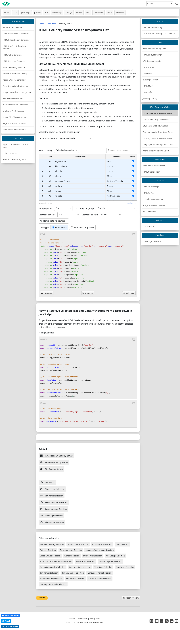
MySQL (69, 12)
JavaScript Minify (150, 98)
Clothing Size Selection (102, 544)
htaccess (120, 12)
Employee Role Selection (79, 567)
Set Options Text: (90, 214)
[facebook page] (161, 621)
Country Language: (85, 208)
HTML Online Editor (151, 172)
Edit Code (129, 293)
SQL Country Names (51, 469)
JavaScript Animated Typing (15, 73)
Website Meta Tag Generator (15, 104)
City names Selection (51, 495)
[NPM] (157, 621)
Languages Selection (51, 515)
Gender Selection (71, 555)
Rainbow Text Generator (13, 27)
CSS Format (148, 73)
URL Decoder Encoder (152, 61)
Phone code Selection (51, 522)
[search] (157, 3)
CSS (15, 12)
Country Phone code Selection (53, 584)
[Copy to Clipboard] (134, 234)
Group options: (46, 208)
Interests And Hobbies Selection (100, 550)
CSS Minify (147, 92)
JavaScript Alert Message (13, 111)
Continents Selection (125, 567)
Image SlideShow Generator (15, 117)
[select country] (133, 161)
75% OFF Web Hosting (152, 27)
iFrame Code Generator (13, 98)
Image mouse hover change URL (17, 92)
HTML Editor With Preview (154, 165)
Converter (98, 12)
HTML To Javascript (151, 186)
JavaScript (25, 12)
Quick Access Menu (48, 138)
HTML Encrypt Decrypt (152, 54)
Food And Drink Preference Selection (56, 561)
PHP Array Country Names (53, 462)
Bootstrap (57, 12)
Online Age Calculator (152, 241)
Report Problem (131, 598)
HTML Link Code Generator (14, 129)
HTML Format (148, 67)
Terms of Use (82, 618)
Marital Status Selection (78, 544)
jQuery (37, 12)
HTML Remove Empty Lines (154, 48)
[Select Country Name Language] (116, 208)
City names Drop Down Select (155, 126)
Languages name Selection (99, 573)
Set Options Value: (47, 214)
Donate (42, 598)
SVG (88, 12)
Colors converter (10, 153)
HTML (7, 12)
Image (79, 12)
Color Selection (122, 544)
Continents (47, 482)
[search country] (121, 150)
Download (46, 293)
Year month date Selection (53, 502)
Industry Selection (48, 550)
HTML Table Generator (12, 55)
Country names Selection (73, 573)
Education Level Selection (71, 550)
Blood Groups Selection (50, 555)
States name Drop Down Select (156, 119)
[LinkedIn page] (171, 621)
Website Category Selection (52, 544)
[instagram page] (176, 621)
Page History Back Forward (14, 123)
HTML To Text (148, 193)
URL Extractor (149, 226)
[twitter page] (167, 621)
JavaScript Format (150, 79)
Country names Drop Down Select (157, 113)
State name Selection (75, 578)
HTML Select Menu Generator (15, 33)
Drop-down (51, 23)
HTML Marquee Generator (14, 61)
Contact (72, 618)
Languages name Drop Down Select (158, 144)
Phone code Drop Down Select (156, 150)
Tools (109, 12)
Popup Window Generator (14, 80)
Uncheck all (132, 203)
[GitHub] (151, 621)
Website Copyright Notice (14, 67)
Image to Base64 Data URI (154, 205)
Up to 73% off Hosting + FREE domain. (159, 33)
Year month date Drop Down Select (158, 132)
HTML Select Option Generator (16, 40)
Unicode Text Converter (153, 199)
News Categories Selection (110, 561)
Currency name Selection (53, 509)
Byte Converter (149, 211)
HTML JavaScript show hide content (14, 47)
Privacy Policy (95, 618)
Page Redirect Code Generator (16, 86)
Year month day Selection (51, 578)
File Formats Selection (85, 561)
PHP (46, 12)
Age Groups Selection (115, 555)
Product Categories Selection (52, 567)
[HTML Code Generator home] (6, 3)
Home (41, 23)
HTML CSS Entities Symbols (14, 159)
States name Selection (51, 489)
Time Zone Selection (103, 567)
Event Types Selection (92, 555)
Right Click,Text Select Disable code (15, 145)
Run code (88, 293)
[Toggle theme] (176, 3)
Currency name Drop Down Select (157, 138)
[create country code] (75, 138)
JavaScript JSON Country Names (56, 455)
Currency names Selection (100, 578)
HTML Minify (148, 86)
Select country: (46, 150)
